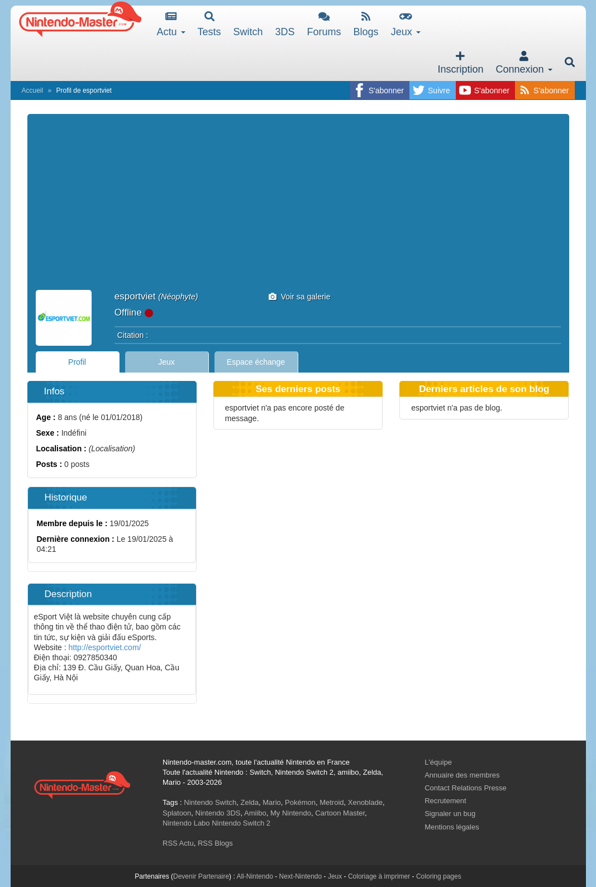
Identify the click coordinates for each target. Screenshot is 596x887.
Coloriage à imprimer (379, 876)
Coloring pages (438, 876)
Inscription (460, 63)
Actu (171, 24)
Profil (77, 361)
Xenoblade (365, 802)
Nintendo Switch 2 (241, 823)
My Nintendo (290, 813)
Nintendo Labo (186, 823)
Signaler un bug (450, 813)
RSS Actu (178, 843)
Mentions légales (452, 827)
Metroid (332, 802)
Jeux (406, 24)
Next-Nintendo (300, 876)
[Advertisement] (298, 206)
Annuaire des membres (462, 775)
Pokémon (300, 802)
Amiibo (255, 813)
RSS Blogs (215, 843)
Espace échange (256, 361)
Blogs (366, 24)
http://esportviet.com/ (105, 647)
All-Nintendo (254, 876)
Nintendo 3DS (218, 813)
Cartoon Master (340, 813)
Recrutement (445, 801)
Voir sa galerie (300, 296)
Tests (209, 24)
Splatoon (177, 813)
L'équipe (438, 762)
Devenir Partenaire (201, 876)
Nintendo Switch (210, 802)
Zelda (249, 802)
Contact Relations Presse (466, 788)
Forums (324, 24)
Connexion (523, 63)
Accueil (33, 90)
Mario (272, 802)
